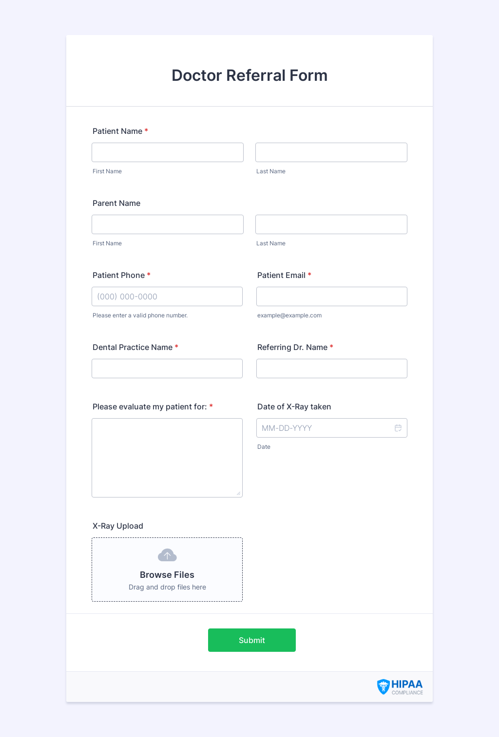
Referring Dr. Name (295, 347)
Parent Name (116, 203)
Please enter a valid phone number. (140, 315)
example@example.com (289, 315)
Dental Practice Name (135, 347)
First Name (107, 171)
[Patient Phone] (167, 296)
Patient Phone (122, 275)
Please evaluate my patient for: (153, 406)
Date (263, 446)
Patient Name (120, 131)
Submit (252, 640)
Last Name (271, 171)
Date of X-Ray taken (294, 406)
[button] (397, 428)
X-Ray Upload (118, 526)
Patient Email (284, 275)
